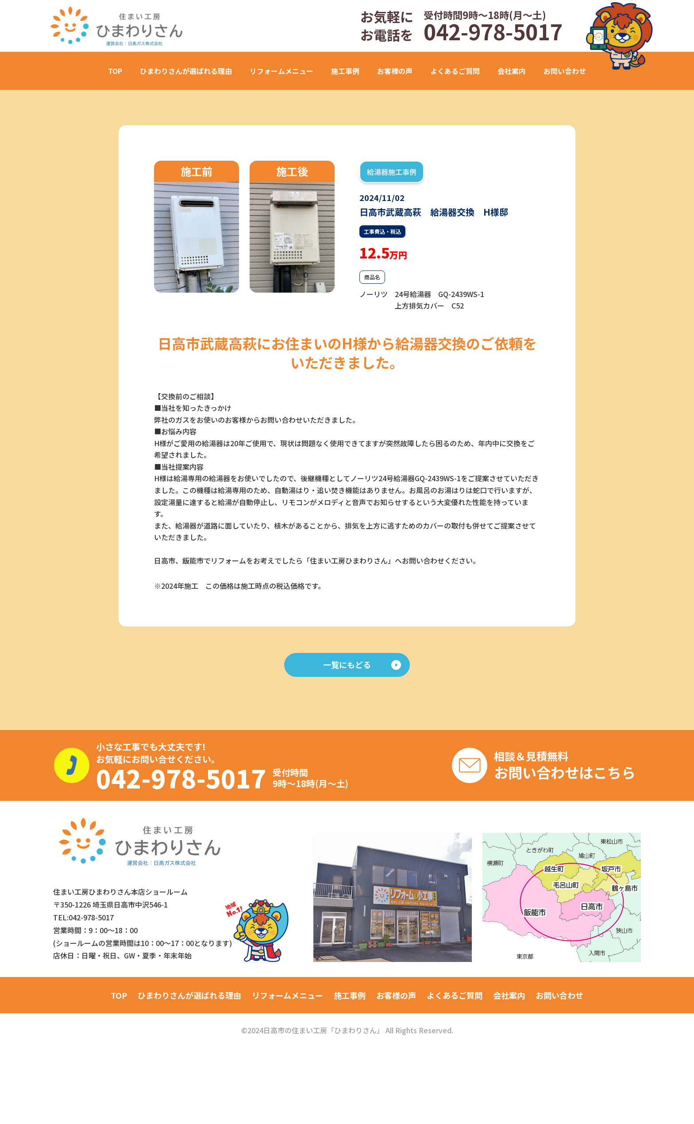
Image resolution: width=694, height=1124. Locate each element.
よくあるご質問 (455, 71)
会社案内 (511, 71)
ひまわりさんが (189, 995)
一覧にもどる (362, 664)
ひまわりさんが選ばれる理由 (186, 71)
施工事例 (350, 995)
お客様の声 (395, 71)
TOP (115, 71)
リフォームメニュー (287, 995)
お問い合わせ (565, 71)
